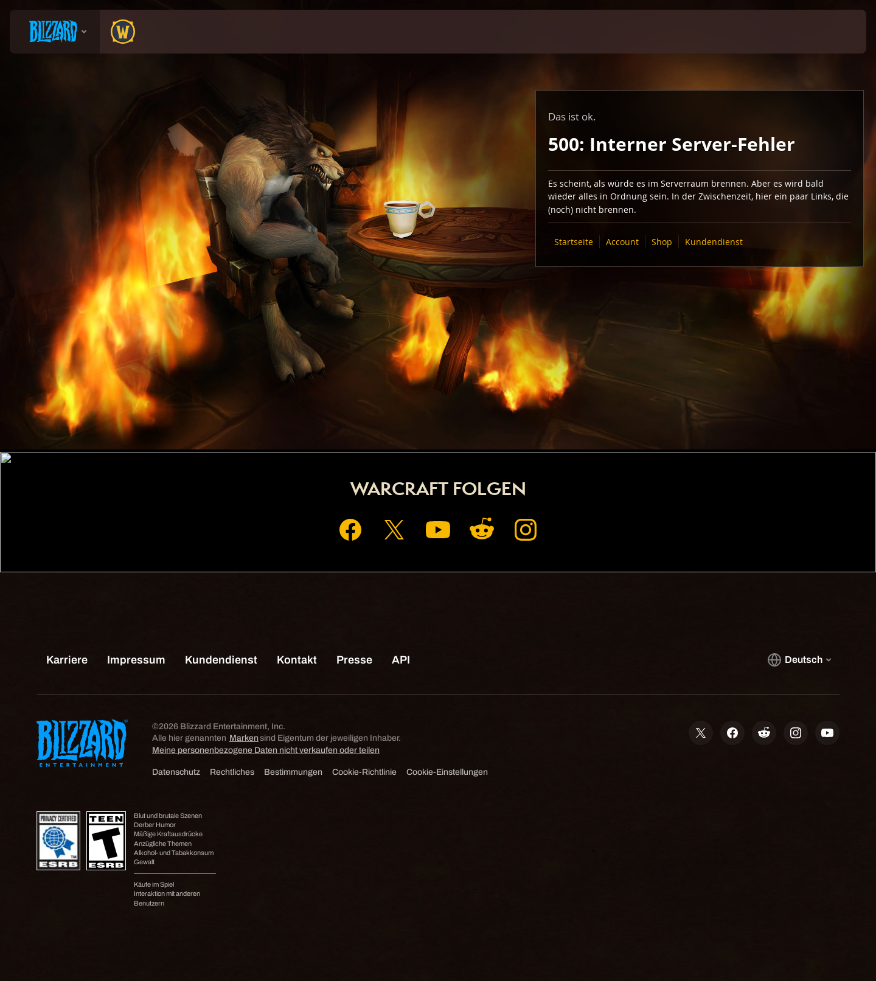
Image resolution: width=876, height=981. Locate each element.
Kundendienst (714, 242)
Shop (662, 242)
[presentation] (55, 32)
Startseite (573, 242)
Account (622, 242)
